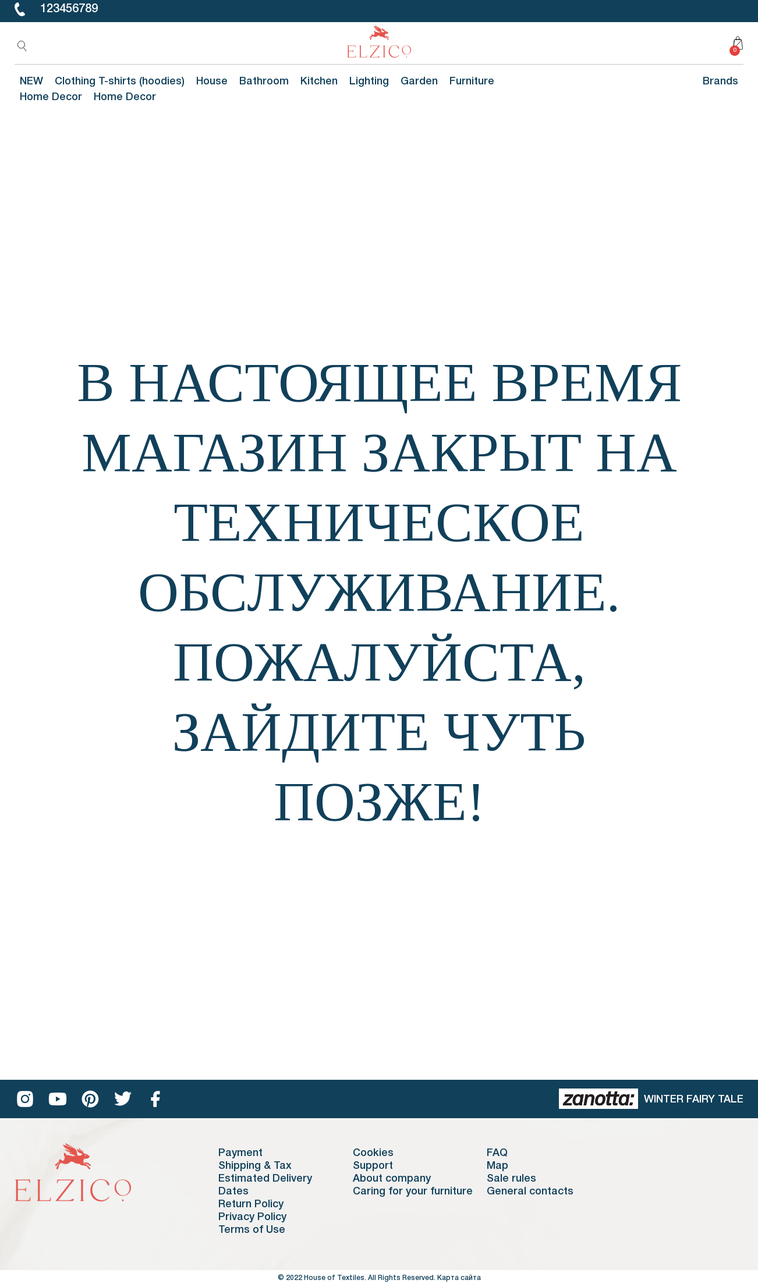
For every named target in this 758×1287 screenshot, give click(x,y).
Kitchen (319, 81)
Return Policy (251, 1204)
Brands (720, 81)
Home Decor (51, 97)
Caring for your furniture (413, 1191)
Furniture (471, 81)
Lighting (369, 81)
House (212, 81)
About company (392, 1178)
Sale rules (511, 1178)
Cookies (373, 1153)
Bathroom (264, 81)
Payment (240, 1153)
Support (373, 1166)
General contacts (530, 1191)
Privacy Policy (252, 1217)
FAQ (497, 1153)
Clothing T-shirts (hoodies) (120, 81)
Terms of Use (251, 1230)
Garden (419, 81)
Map (497, 1166)
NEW (31, 81)
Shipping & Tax (255, 1166)
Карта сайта (459, 1278)
